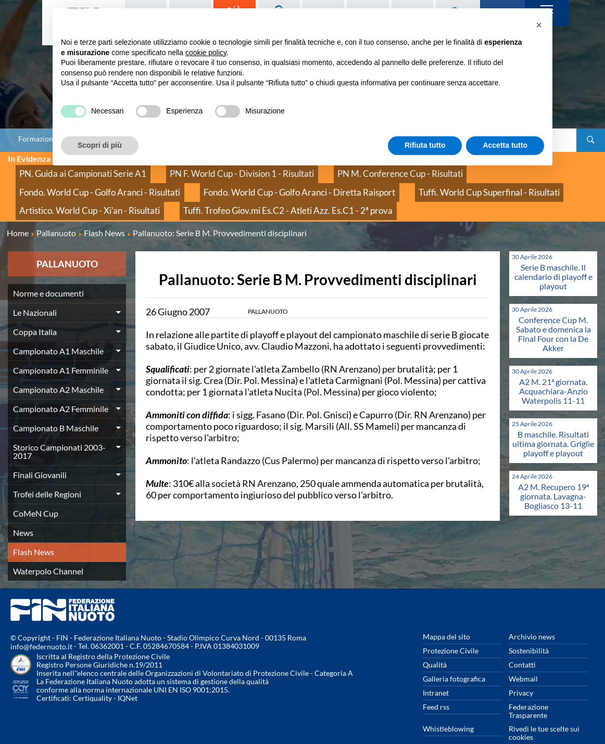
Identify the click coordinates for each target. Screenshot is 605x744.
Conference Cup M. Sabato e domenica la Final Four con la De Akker (553, 313)
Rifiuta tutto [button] (425, 145)
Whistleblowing (448, 707)
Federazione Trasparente (528, 690)
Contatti (522, 643)
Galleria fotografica (454, 657)
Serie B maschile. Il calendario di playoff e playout (553, 255)
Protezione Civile (450, 629)
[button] (539, 25)
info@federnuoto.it (41, 626)
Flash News (33, 531)
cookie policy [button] (205, 52)
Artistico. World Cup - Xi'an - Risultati (394, 181)
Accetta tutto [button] (505, 145)
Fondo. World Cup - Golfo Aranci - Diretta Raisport (98, 181)
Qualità (435, 643)
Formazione (37, 139)
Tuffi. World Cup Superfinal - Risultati (257, 181)
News (23, 512)
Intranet (436, 672)
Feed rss (436, 686)
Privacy (521, 672)
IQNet (127, 677)
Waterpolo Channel (48, 550)
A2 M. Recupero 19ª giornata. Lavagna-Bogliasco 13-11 (553, 475)
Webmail (523, 657)
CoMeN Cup (35, 492)
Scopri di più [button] (100, 145)
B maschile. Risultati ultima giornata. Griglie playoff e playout (553, 422)
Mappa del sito (446, 615)
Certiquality (92, 677)
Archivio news (532, 615)
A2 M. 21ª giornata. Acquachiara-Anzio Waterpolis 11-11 (553, 370)
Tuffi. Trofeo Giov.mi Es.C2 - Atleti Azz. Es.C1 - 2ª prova (104, 193)
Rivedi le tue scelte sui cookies (544, 712)
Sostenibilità (529, 629)
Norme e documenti (48, 272)
